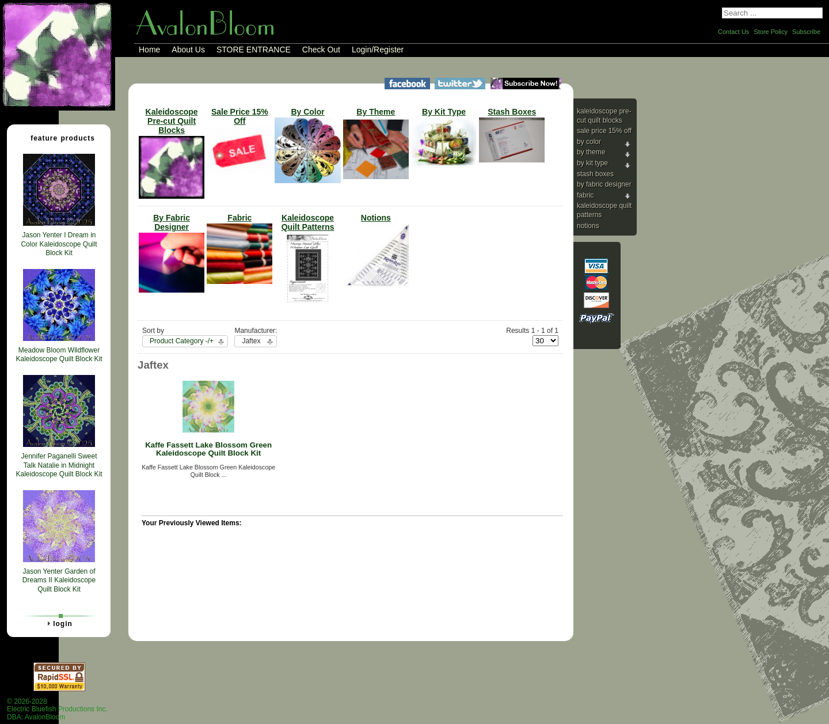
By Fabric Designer (604, 184)
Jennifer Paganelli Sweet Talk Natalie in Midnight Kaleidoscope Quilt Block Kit (59, 465)
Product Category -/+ (182, 341)
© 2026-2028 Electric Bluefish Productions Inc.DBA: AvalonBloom (57, 709)
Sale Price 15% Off (604, 131)
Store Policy (771, 31)
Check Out (321, 49)
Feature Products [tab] (58, 137)
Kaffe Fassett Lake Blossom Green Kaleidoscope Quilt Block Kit (208, 449)
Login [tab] (58, 623)
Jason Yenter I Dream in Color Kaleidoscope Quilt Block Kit (59, 244)
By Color (589, 142)
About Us (188, 49)
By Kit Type (592, 163)
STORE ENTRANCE (253, 49)
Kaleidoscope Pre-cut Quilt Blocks (604, 115)
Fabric (585, 195)
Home (149, 49)
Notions (588, 226)
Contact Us (733, 31)
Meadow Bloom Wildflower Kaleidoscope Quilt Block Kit (59, 354)
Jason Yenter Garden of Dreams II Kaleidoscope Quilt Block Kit (59, 580)
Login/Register (378, 49)
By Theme (591, 152)
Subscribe (806, 31)
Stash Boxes (595, 174)
